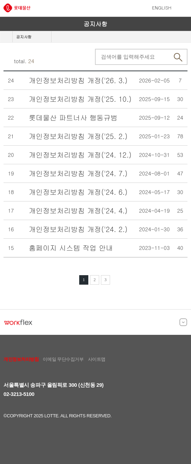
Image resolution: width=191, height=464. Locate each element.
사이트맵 (96, 359)
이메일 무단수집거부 (63, 359)
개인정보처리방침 (21, 359)
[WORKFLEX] (18, 322)
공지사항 (24, 36)
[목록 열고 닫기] (183, 322)
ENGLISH (162, 7)
